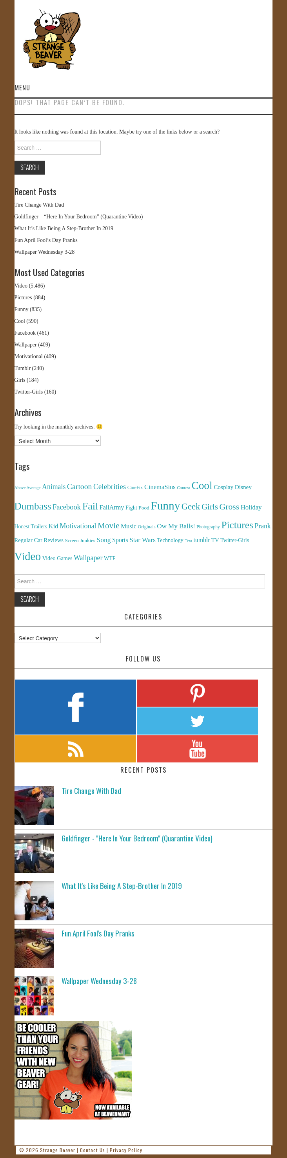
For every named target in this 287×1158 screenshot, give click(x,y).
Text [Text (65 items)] (188, 541)
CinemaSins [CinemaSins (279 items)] (160, 487)
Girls (20, 380)
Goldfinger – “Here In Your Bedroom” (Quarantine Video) (79, 217)
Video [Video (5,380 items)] (28, 556)
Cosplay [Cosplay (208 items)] (223, 487)
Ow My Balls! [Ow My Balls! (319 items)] (176, 526)
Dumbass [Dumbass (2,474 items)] (33, 506)
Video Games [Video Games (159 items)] (57, 558)
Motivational (29, 356)
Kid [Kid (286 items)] (53, 526)
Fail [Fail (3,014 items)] (90, 506)
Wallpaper (26, 345)
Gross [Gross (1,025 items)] (230, 506)
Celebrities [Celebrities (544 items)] (109, 486)
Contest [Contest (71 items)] (183, 487)
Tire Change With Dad (39, 205)
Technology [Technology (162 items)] (170, 540)
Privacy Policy (126, 1150)
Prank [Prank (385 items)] (262, 526)
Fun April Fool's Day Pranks (98, 933)
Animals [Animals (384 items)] (53, 487)
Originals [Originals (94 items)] (146, 527)
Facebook (25, 333)
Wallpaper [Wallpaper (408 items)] (88, 558)
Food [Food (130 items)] (143, 508)
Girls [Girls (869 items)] (210, 506)
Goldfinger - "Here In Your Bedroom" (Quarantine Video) (137, 838)
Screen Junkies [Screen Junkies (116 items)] (80, 540)
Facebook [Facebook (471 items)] (67, 507)
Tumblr (23, 368)
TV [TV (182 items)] (215, 540)
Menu (22, 87)
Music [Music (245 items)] (128, 526)
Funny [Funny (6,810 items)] (165, 505)
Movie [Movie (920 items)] (108, 525)
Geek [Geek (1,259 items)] (191, 506)
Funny (22, 309)
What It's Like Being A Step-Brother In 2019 (122, 885)
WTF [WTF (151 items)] (110, 558)
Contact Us (92, 1150)
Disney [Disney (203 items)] (243, 487)
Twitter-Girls (29, 392)
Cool (20, 321)
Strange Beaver (57, 1150)
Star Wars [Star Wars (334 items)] (142, 540)
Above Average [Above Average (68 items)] (28, 487)
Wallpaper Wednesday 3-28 (45, 252)
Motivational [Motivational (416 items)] (78, 526)
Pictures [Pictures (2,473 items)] (237, 525)
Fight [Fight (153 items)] (131, 507)
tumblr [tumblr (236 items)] (201, 540)
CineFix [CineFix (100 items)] (135, 487)
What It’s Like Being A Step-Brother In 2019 (64, 228)
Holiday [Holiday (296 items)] (251, 507)
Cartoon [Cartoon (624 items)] (79, 486)
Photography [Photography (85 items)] (208, 527)
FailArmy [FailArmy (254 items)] (112, 507)
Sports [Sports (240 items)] (120, 540)
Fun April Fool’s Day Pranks (46, 240)
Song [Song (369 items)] (103, 540)
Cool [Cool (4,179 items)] (201, 485)
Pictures (23, 297)
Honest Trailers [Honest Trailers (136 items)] (31, 527)
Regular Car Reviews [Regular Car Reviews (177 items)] (39, 540)
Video (21, 286)
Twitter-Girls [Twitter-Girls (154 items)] (234, 540)
